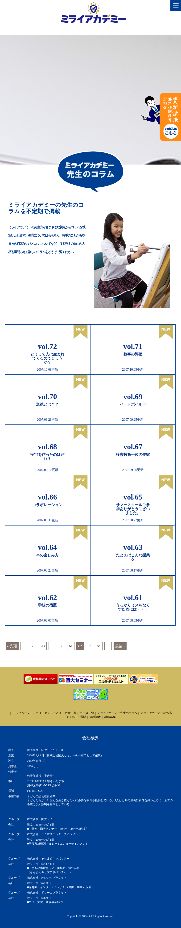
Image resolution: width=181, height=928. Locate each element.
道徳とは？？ (47, 404)
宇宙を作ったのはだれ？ (47, 457)
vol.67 (132, 446)
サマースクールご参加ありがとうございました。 (133, 509)
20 (34, 646)
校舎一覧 (70, 713)
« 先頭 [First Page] (12, 646)
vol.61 (132, 597)
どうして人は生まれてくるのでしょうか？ (47, 358)
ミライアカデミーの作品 (156, 713)
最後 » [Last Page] (120, 646)
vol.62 (47, 597)
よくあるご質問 (76, 717)
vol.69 (132, 396)
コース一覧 (87, 713)
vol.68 (47, 446)
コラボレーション (47, 505)
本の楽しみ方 (47, 555)
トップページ (21, 713)
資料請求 (95, 717)
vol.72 (47, 346)
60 (61, 646)
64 (99, 646)
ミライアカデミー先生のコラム (117, 713)
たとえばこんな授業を (133, 557)
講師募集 (110, 717)
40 (43, 646)
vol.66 (47, 497)
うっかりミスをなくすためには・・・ (133, 607)
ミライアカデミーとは (47, 713)
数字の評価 (132, 354)
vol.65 (132, 497)
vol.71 (132, 346)
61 (71, 646)
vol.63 (132, 547)
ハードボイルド (133, 404)
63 (89, 646)
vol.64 (47, 547)
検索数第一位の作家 (133, 455)
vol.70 (47, 396)
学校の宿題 (47, 605)
